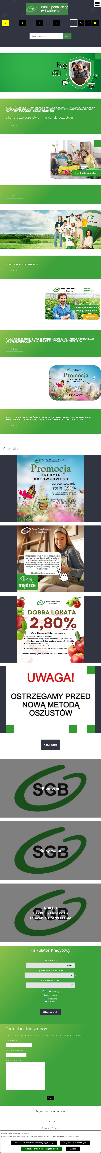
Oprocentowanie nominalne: (50, 970)
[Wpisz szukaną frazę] (46, 36)
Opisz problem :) (13, 1060)
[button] (97, 3)
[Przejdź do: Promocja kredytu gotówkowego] (50, 488)
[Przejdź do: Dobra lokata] (50, 629)
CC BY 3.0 (50, 1121)
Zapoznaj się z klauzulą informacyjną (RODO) (34, 1142)
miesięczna (52, 998)
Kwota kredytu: (50, 960)
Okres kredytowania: (50, 980)
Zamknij (72, 1149)
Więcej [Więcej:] (14, 196)
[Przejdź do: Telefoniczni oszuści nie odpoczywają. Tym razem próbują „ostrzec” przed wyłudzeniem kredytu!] (50, 699)
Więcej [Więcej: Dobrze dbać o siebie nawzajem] (14, 270)
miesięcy (55, 991)
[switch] (56, 23)
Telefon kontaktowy (14, 1050)
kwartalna (52, 1001)
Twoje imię (10, 1040)
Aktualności (50, 744)
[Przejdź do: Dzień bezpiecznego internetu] (50, 558)
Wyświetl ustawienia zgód (75, 1142)
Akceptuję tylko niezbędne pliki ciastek (41, 1149)
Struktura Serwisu (50, 1128)
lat (46, 991)
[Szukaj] (67, 36)
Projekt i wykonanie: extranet (50, 1111)
